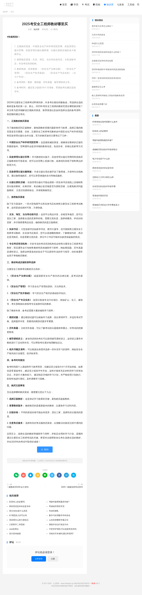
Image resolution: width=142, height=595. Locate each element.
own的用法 (14, 530)
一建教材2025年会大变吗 (18, 488)
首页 (63, 4)
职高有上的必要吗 (17, 503)
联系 (93, 585)
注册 (53, 560)
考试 (85, 4)
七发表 (120, 4)
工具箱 (130, 4)
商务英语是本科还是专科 (19, 507)
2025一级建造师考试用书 (72, 488)
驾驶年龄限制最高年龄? (59, 503)
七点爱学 (40, 462)
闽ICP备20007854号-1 (82, 585)
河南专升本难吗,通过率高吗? (61, 535)
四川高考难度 (15, 535)
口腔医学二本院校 (17, 526)
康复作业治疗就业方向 (58, 526)
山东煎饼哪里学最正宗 (58, 521)
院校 (96, 4)
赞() (54, 31)
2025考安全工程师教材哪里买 (45, 25)
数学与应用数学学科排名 (59, 517)
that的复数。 (54, 512)
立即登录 (39, 560)
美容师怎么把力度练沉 (19, 521)
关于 (98, 585)
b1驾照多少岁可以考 (18, 517)
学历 (74, 4)
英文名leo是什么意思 (18, 512)
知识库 (108, 4)
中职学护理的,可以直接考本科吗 (62, 530)
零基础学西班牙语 (56, 507)
